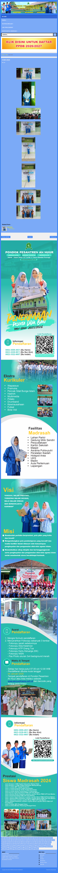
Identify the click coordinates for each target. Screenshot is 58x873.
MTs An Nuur (32, 842)
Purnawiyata (4, 846)
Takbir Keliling (48, 846)
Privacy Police (43, 862)
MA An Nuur (12, 842)
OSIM (45, 842)
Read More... (12, 228)
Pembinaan (4, 844)
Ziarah (32, 848)
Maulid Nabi (25, 842)
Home (4, 16)
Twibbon (11, 848)
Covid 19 (19, 837)
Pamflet (49, 842)
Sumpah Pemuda (40, 846)
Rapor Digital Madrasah (9, 31)
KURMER (3, 842)
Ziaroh (36, 848)
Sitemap (42, 864)
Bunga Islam (13, 837)
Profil (4, 20)
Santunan (26, 846)
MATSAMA (18, 842)
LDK (7, 842)
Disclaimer (42, 860)
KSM (4, 62)
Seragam (33, 846)
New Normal (39, 842)
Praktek (43, 844)
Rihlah (21, 846)
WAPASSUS (26, 848)
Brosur (7, 837)
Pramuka (48, 844)
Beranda (42, 855)
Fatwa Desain (53, 869)
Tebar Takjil (4, 848)
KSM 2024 (9, 227)
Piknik (16, 844)
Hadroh (31, 837)
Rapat (17, 846)
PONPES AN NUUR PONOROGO (16, 869)
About (41, 857)
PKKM (20, 844)
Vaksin (21, 848)
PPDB (38, 844)
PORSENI (33, 844)
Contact (42, 858)
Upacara (16, 848)
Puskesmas (11, 846)
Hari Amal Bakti (37, 837)
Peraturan (10, 844)
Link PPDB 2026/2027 (7, 27)
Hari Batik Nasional (47, 837)
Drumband (25, 837)
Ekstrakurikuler (7, 23)
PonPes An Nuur (26, 844)
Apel (3, 837)
